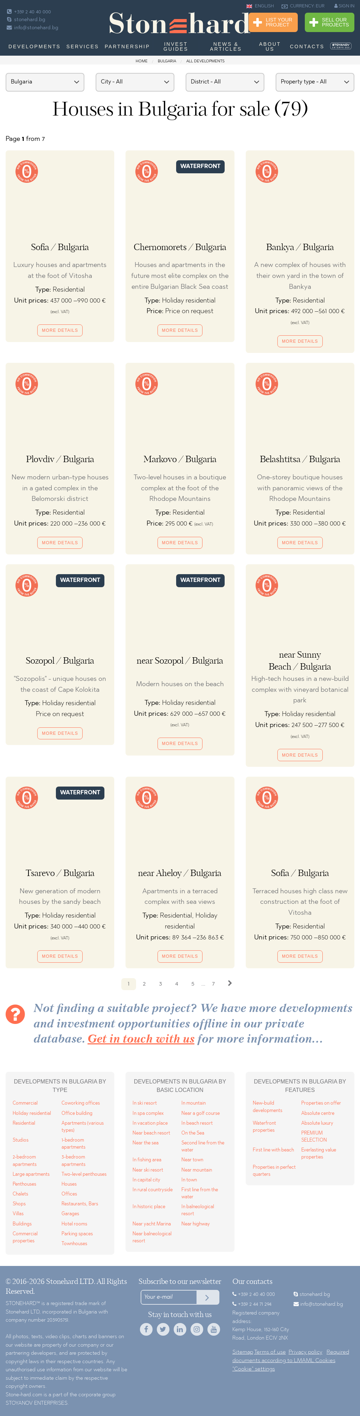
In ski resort (145, 1103)
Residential (24, 1123)
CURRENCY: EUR (303, 6)
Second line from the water (202, 1147)
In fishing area (147, 1160)
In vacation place (150, 1123)
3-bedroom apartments (73, 1161)
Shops (19, 1204)
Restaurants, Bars (80, 1204)
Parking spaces (77, 1234)
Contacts (307, 46)
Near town (192, 1160)
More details (60, 330)
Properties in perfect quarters (274, 1171)
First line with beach (273, 1150)
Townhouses (74, 1244)
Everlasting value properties (318, 1154)
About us (270, 46)
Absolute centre (317, 1113)
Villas (18, 1214)
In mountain (193, 1103)
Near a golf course (200, 1113)
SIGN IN (344, 6)
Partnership (127, 46)
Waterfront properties (264, 1127)
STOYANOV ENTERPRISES (37, 1403)
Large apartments (31, 1174)
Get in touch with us (141, 1039)
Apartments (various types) (83, 1127)
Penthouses (24, 1184)
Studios (20, 1140)
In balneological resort (197, 1210)
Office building (77, 1113)
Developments (34, 46)
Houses (69, 1184)
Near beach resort (151, 1133)
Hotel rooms (74, 1224)
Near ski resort (148, 1170)
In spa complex (148, 1113)
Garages (70, 1214)
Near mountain (196, 1170)
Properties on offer (321, 1103)
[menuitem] (340, 46)
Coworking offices (81, 1103)
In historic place (149, 1207)
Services (82, 46)
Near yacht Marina (152, 1224)
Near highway (195, 1224)
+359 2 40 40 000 (28, 12)
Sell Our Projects (329, 23)
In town (189, 1180)
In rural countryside (153, 1190)
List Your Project (272, 23)
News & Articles (226, 46)
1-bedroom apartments (73, 1144)
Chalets (20, 1194)
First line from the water (199, 1193)
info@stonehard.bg (32, 28)
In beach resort (197, 1123)
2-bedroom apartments (25, 1161)
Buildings (22, 1224)
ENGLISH (260, 6)
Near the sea (146, 1143)
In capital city (146, 1180)
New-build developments (267, 1107)
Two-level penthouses (84, 1174)
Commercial (25, 1103)
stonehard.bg (25, 20)
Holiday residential (32, 1113)
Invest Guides (175, 46)
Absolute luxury (317, 1123)
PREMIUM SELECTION (314, 1137)
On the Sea (192, 1133)
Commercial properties (25, 1237)
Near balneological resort (152, 1237)
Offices (69, 1194)
